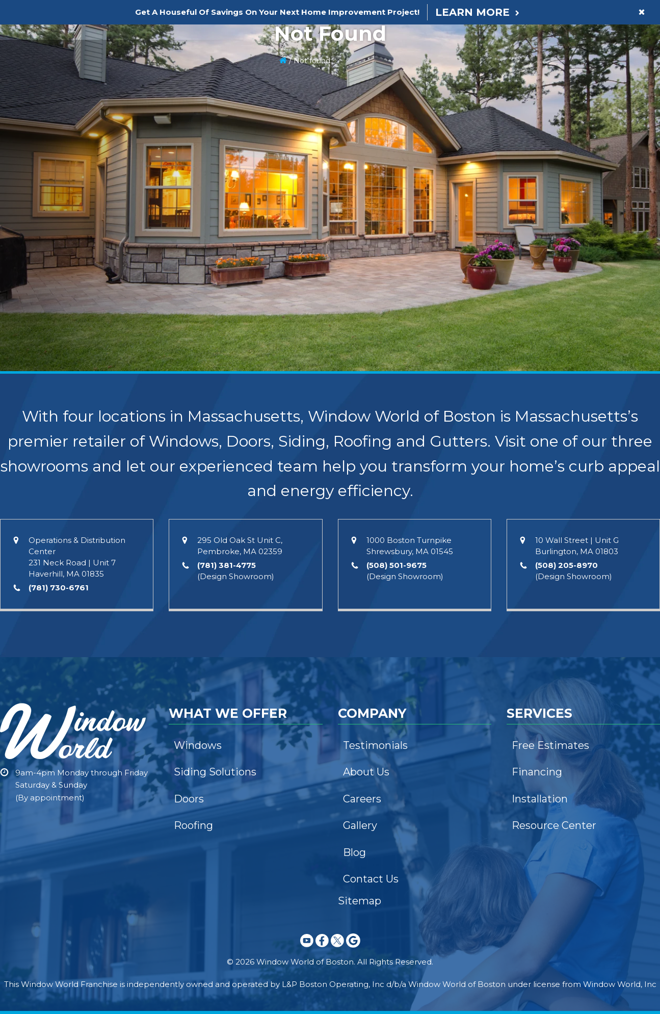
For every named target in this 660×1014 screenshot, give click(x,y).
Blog (354, 852)
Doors (189, 799)
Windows (198, 745)
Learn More (472, 12)
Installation (540, 799)
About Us (366, 772)
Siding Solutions (215, 772)
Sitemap (359, 901)
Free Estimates (550, 745)
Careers (362, 799)
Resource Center (554, 825)
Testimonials (375, 745)
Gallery (360, 825)
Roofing (193, 825)
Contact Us (371, 879)
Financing (537, 772)
